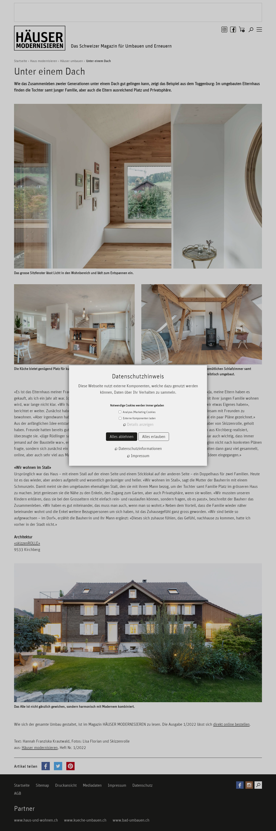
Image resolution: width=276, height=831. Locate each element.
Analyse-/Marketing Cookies (139, 412)
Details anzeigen (140, 424)
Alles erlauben (153, 436)
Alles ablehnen (121, 436)
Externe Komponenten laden (139, 418)
